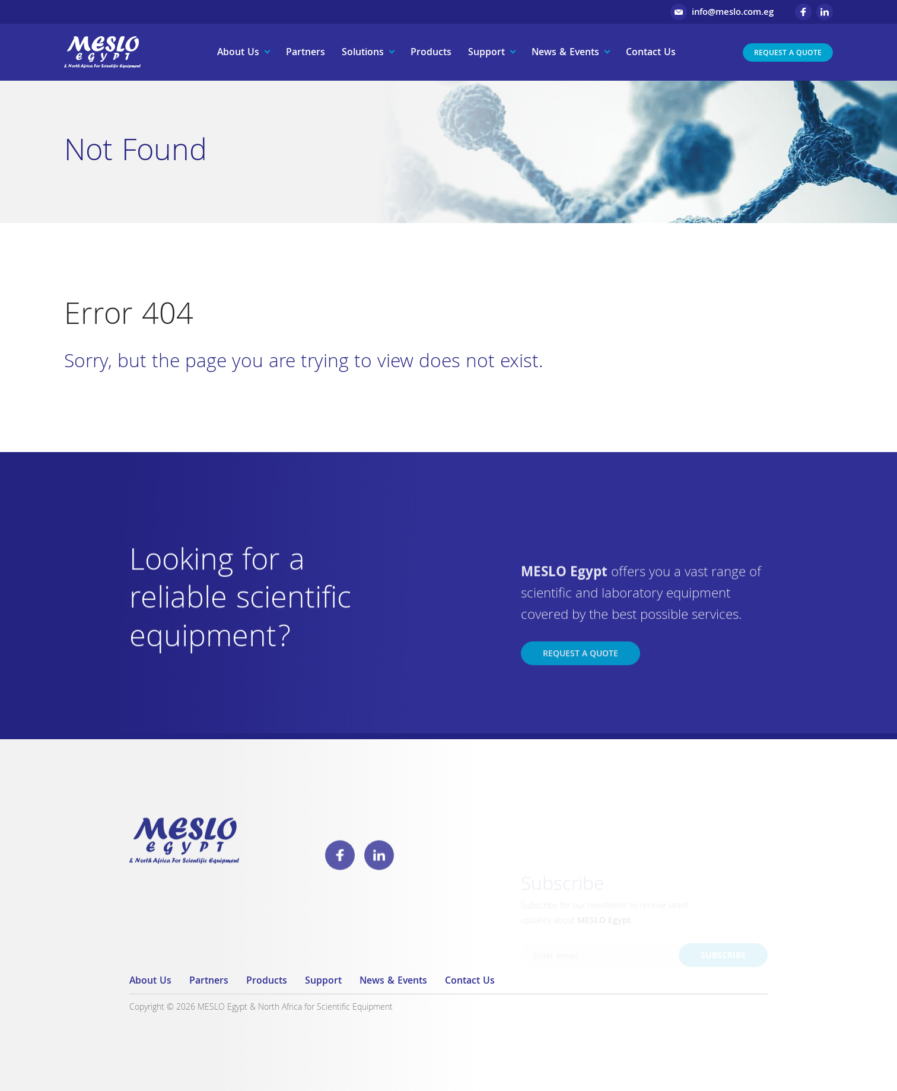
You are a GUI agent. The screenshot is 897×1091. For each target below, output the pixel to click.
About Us (238, 53)
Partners (305, 53)
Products (431, 53)
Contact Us (651, 53)
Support (486, 53)
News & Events (565, 53)
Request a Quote (788, 53)
